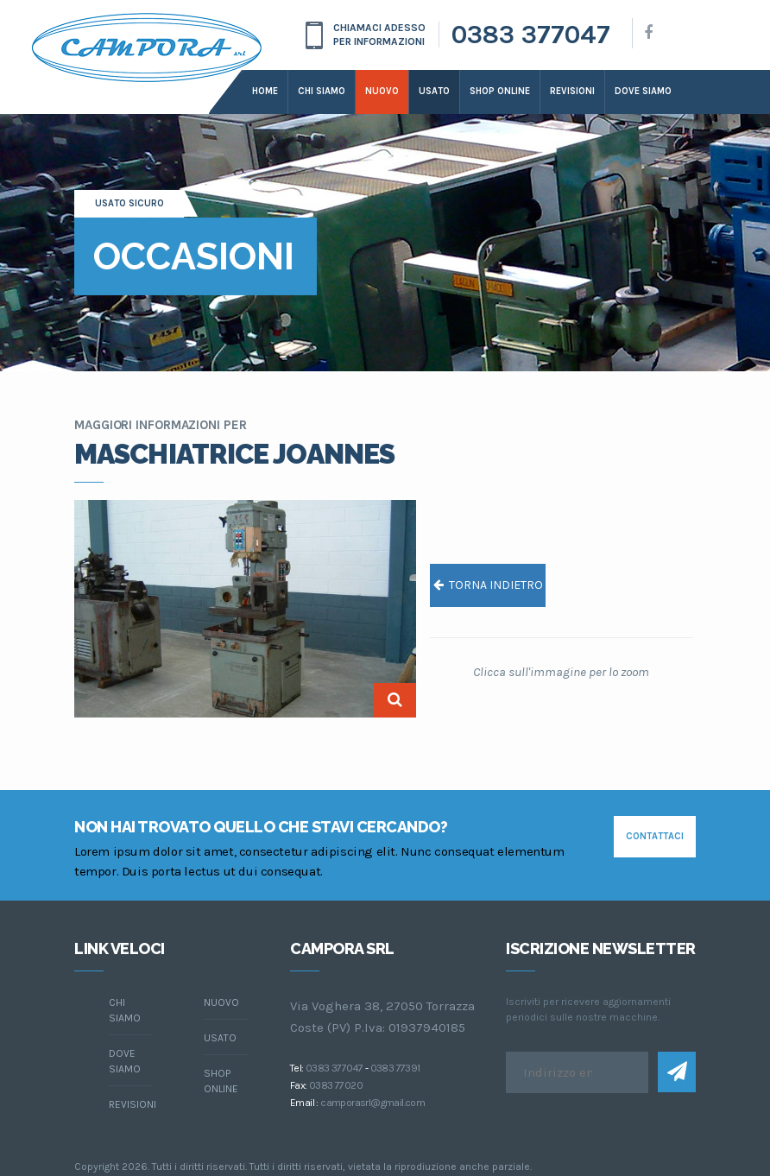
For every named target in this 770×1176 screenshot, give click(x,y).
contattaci (655, 836)
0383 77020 (336, 1085)
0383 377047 (530, 34)
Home (265, 91)
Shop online (500, 91)
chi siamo (125, 1010)
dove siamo (643, 91)
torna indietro (488, 585)
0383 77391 (395, 1068)
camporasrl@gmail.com (372, 1103)
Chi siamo (321, 91)
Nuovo (382, 91)
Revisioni (572, 91)
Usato (434, 91)
